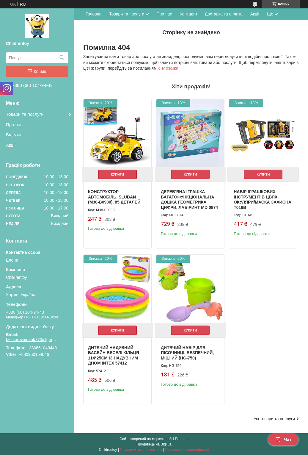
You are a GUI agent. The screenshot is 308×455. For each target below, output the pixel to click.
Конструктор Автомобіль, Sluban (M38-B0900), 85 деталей (114, 196)
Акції (11, 145)
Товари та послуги (25, 114)
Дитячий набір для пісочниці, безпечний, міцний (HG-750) (187, 352)
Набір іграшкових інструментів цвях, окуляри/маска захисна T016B (262, 199)
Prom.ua (181, 439)
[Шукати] (61, 57)
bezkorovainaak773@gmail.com (31, 339)
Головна (93, 14)
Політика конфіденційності (187, 449)
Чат (283, 439)
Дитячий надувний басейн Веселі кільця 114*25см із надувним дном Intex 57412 (113, 355)
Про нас (14, 124)
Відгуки (13, 134)
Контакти (188, 14)
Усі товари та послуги (274, 418)
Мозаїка (170, 68)
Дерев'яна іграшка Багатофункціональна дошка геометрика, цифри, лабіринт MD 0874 (189, 199)
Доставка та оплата (224, 14)
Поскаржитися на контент (141, 449)
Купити (117, 174)
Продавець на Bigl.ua (154, 444)
